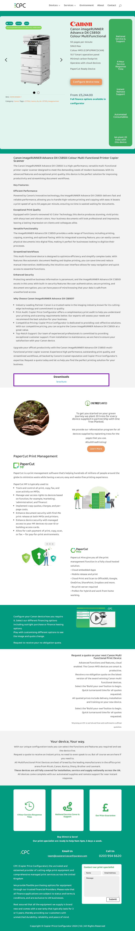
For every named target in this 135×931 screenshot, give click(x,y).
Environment (87, 6)
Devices (53, 6)
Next (61, 60)
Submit (113, 899)
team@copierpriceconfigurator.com (67, 856)
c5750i (27, 101)
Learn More (96, 449)
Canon (16, 101)
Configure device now (86, 82)
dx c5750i (43, 101)
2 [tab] (38, 93)
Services (68, 6)
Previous (6, 60)
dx (38, 101)
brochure (61, 382)
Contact (112, 6)
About (100, 6)
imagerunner (53, 101)
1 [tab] (34, 93)
